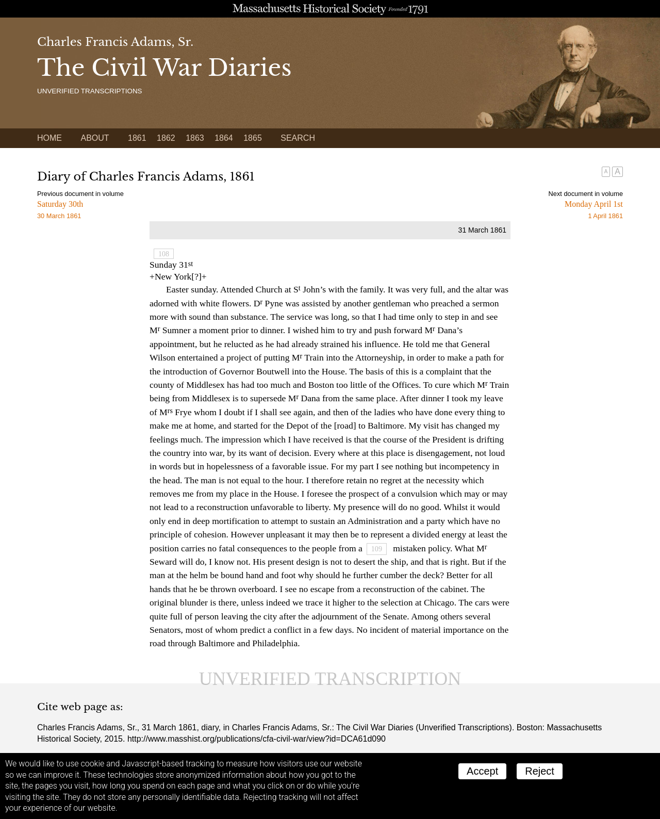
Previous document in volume (80, 194)
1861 (137, 138)
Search (297, 138)
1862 (166, 138)
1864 (223, 138)
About (94, 138)
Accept (482, 771)
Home (49, 138)
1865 (252, 138)
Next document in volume (586, 194)
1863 (195, 138)
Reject (539, 771)
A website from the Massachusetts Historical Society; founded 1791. (330, 9)
